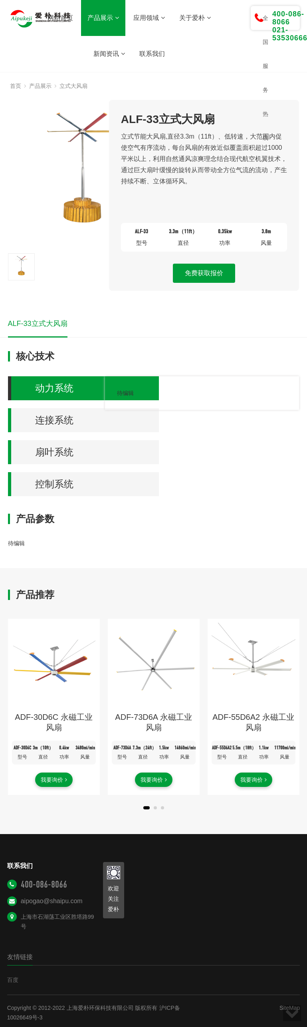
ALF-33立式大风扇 (37, 324)
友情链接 (20, 957)
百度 (12, 980)
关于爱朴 (195, 17)
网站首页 (60, 17)
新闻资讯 (109, 53)
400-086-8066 (44, 884)
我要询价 (54, 780)
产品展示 (103, 17)
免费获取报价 (204, 273)
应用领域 (149, 17)
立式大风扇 (73, 86)
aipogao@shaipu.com (52, 901)
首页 (15, 86)
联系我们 (152, 53)
